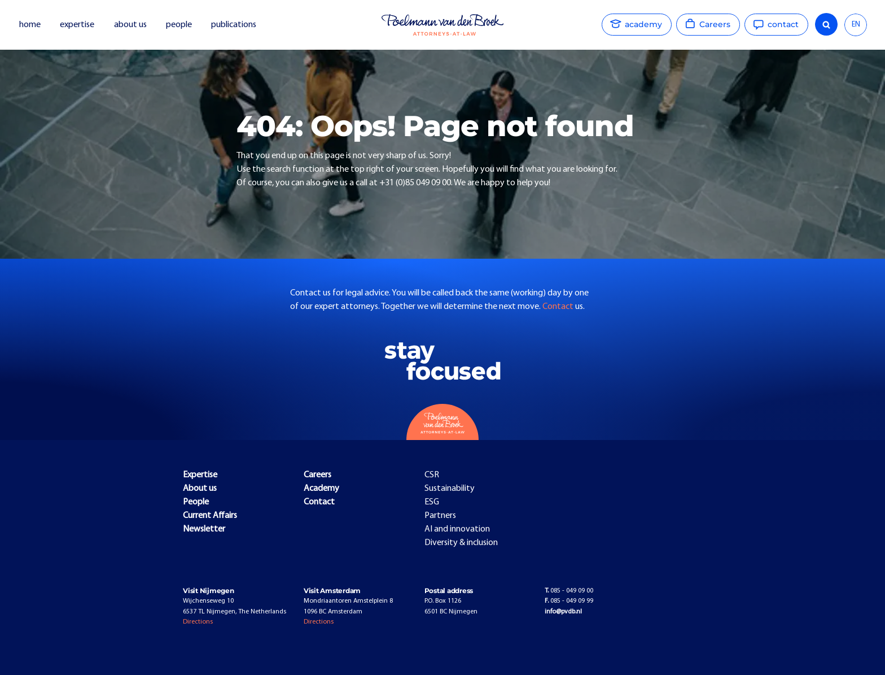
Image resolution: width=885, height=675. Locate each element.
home (30, 24)
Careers (317, 475)
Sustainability (449, 488)
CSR (431, 475)
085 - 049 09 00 (569, 590)
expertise (77, 24)
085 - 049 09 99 (569, 601)
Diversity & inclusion (461, 542)
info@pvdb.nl (563, 611)
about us (130, 24)
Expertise (200, 475)
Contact (558, 306)
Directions (198, 622)
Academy (321, 488)
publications (234, 24)
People (196, 502)
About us (200, 488)
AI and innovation (457, 529)
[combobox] (855, 25)
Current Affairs (210, 515)
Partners (440, 515)
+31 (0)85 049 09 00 (415, 183)
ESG (431, 502)
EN (856, 24)
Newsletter (204, 529)
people (179, 24)
